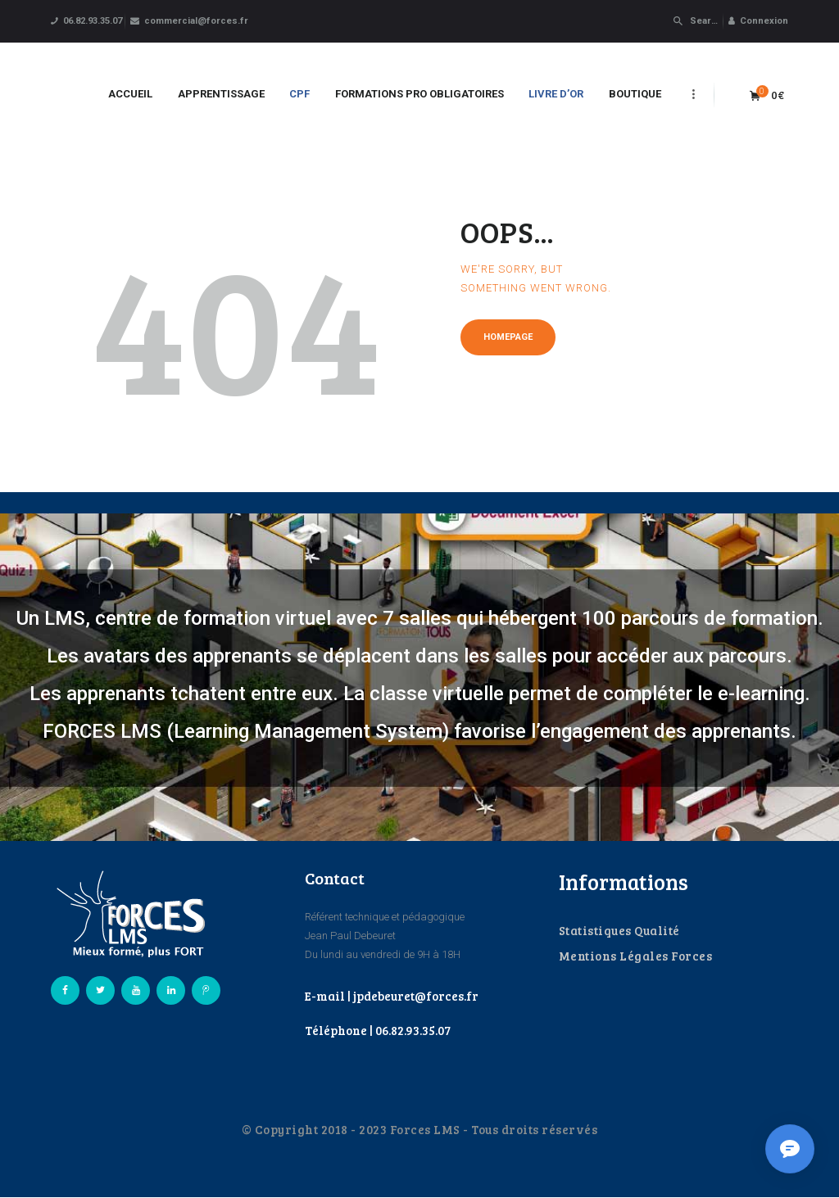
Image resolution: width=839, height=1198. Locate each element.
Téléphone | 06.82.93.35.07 (378, 1030)
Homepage (508, 337)
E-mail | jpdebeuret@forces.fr (391, 996)
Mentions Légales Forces (636, 955)
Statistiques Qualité (619, 930)
